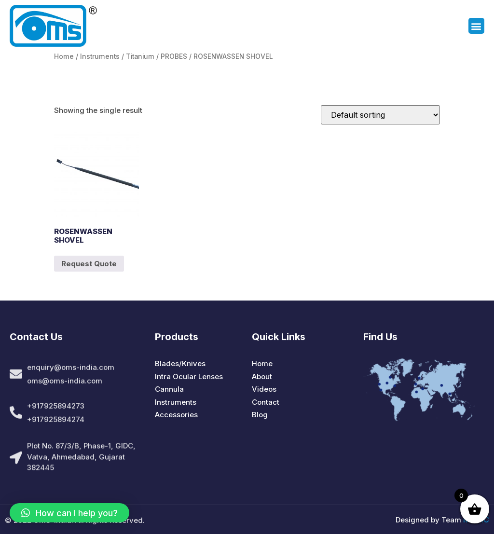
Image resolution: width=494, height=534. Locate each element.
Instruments (100, 56)
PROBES (174, 56)
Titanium (140, 56)
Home (64, 56)
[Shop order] (380, 114)
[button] (476, 27)
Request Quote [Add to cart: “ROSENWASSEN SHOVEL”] (89, 263)
